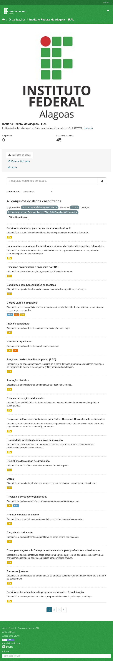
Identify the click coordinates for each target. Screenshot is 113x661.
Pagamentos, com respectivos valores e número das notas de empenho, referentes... (56, 246)
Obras (10, 479)
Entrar (106, 2)
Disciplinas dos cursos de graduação (28, 461)
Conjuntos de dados (19, 155)
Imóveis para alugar (18, 323)
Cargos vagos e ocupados (22, 302)
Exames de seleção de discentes (25, 398)
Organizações (17, 19)
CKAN (7, 646)
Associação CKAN (11, 636)
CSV (9, 237)
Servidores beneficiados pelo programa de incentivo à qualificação (45, 592)
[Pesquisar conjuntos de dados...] (52, 180)
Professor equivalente (19, 341)
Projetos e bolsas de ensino (23, 514)
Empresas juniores (17, 571)
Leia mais (88, 128)
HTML (10, 315)
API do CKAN (8, 632)
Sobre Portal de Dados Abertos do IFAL (20, 628)
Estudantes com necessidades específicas (31, 285)
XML (16, 315)
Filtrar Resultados (18, 217)
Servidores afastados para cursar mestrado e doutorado (39, 228)
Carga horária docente (20, 532)
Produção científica (18, 380)
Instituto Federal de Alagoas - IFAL (51, 19)
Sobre (12, 167)
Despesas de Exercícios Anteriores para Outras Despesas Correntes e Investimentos (56, 419)
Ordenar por (13, 191)
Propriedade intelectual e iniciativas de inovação (35, 440)
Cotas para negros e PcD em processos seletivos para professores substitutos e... (54, 550)
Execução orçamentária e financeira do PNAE (33, 267)
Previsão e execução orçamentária (27, 496)
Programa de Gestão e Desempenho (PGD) (31, 359)
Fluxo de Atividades (19, 161)
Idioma (5, 651)
